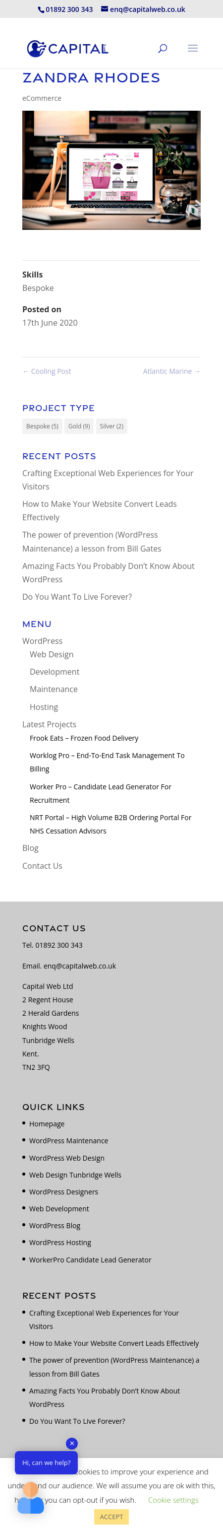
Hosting (44, 706)
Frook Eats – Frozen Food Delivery (84, 738)
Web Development (59, 1208)
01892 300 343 (58, 945)
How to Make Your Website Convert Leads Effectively (114, 1343)
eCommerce (41, 98)
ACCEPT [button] (111, 1516)
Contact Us (42, 865)
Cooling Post (46, 371)
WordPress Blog (54, 1225)
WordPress (42, 640)
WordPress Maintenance (68, 1140)
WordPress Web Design (67, 1158)
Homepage (46, 1123)
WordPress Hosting (60, 1242)
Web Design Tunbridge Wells (75, 1175)
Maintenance (54, 689)
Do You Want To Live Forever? (77, 596)
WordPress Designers (63, 1191)
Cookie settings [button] (173, 1500)
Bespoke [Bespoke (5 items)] (42, 426)
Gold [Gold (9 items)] (79, 426)
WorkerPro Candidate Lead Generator (90, 1259)
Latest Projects (49, 724)
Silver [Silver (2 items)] (111, 426)
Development (54, 671)
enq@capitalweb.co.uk (80, 966)
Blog (30, 847)
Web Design (51, 654)
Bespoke (38, 287)
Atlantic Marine (172, 371)
